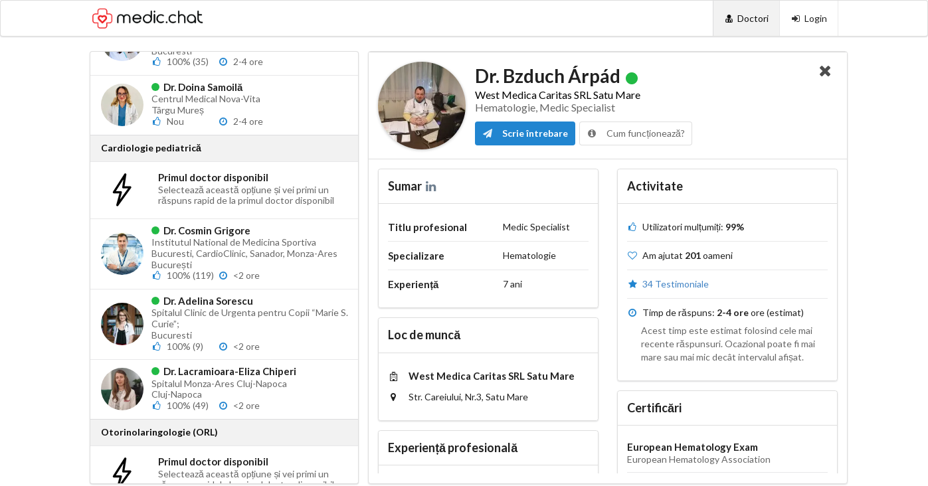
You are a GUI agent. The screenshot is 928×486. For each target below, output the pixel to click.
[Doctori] (746, 18)
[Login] (808, 18)
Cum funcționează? (636, 133)
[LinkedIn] (432, 186)
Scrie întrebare (525, 133)
